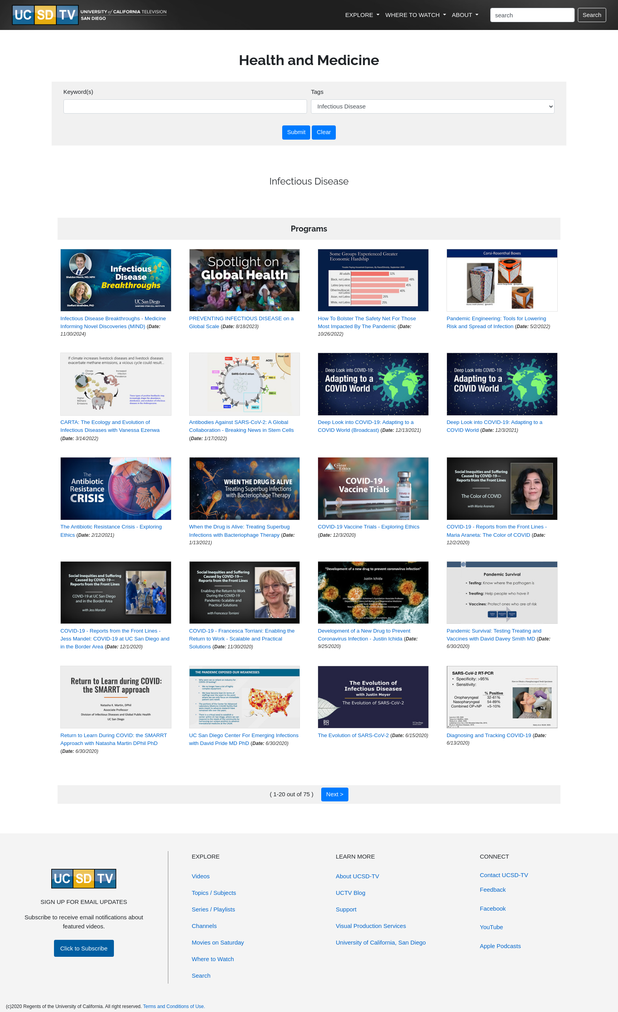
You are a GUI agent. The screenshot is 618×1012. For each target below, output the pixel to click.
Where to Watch (213, 959)
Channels (204, 925)
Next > (335, 794)
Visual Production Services (371, 925)
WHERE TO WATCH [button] (413, 14)
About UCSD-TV (357, 876)
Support (346, 909)
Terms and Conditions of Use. (174, 1006)
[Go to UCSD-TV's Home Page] (90, 15)
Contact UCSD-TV (504, 875)
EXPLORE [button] (360, 14)
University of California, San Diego (381, 942)
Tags (317, 91)
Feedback (493, 889)
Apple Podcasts (500, 946)
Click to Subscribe (84, 948)
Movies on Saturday (218, 942)
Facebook (493, 908)
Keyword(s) (78, 91)
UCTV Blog (350, 892)
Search (592, 14)
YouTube (491, 927)
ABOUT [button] (463, 14)
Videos (201, 876)
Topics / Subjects (214, 892)
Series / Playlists (213, 909)
